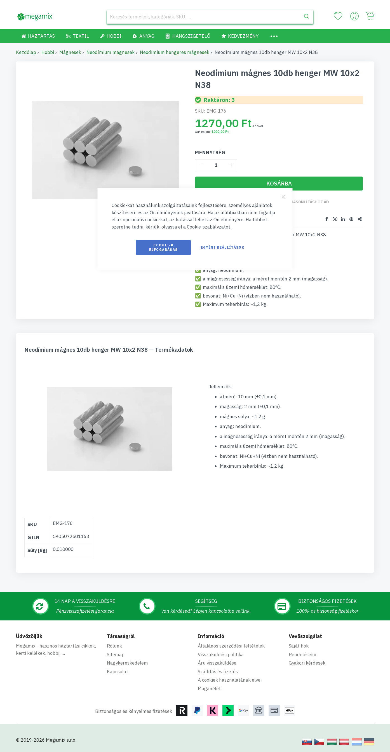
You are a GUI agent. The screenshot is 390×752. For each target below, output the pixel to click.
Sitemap (115, 654)
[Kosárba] (279, 184)
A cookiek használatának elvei (230, 679)
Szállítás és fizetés (218, 671)
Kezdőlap (26, 52)
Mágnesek (70, 52)
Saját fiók (299, 645)
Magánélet (209, 688)
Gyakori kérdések (307, 662)
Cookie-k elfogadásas (163, 247)
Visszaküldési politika (221, 654)
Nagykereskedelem (127, 662)
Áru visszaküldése (217, 662)
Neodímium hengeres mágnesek (174, 52)
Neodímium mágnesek (110, 52)
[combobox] (210, 17)
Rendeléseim (302, 654)
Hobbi (47, 52)
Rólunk (114, 645)
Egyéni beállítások (222, 247)
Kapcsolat (117, 671)
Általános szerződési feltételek (231, 645)
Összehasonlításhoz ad (304, 201)
